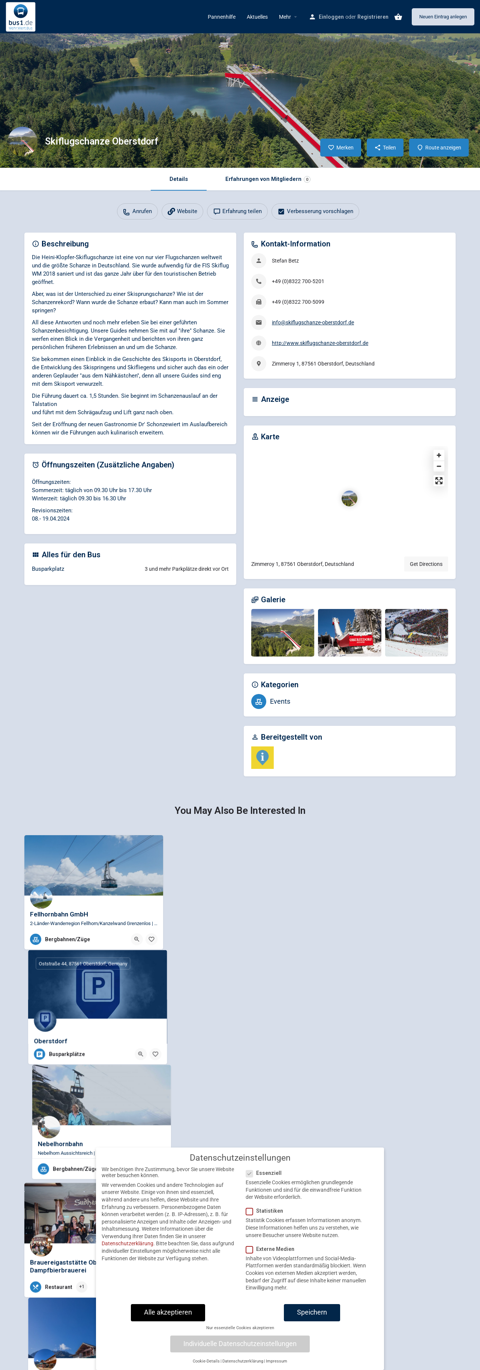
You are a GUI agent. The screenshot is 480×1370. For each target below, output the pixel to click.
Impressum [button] (276, 1361)
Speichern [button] (312, 1312)
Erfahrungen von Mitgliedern (267, 179)
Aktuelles (257, 17)
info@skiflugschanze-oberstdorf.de (313, 322)
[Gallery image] (282, 632)
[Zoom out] (439, 466)
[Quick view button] (137, 939)
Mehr (285, 17)
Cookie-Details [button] (206, 1361)
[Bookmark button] (152, 939)
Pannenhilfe (222, 17)
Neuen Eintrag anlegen (443, 16)
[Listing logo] (23, 142)
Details (179, 179)
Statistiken (267, 1211)
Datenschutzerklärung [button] (242, 1361)
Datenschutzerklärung (127, 1243)
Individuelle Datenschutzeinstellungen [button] (240, 1344)
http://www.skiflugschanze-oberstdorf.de (320, 343)
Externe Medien (272, 1249)
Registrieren (372, 17)
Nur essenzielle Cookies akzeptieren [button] (240, 1327)
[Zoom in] (439, 455)
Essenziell (266, 1173)
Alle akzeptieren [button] (168, 1312)
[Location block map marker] (349, 498)
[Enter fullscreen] (439, 480)
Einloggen (331, 17)
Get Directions (426, 564)
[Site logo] (22, 16)
